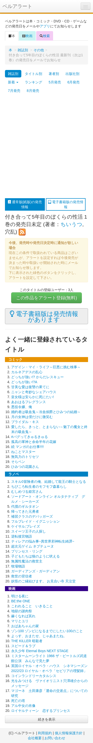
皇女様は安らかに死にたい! (32, 397)
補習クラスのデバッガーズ (32, 516)
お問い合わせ (54, 738)
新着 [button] (13, 82)
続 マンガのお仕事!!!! (27, 447)
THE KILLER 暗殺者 (26, 641)
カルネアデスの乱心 (26, 372)
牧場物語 (18, 566)
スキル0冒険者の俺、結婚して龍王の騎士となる (48, 482)
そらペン (18, 462)
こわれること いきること (32, 606)
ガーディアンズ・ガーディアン (35, 571)
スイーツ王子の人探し (28, 531)
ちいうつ (71, 224)
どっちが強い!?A (24, 382)
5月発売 (55, 82)
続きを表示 (46, 719)
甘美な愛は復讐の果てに (30, 387)
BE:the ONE (20, 601)
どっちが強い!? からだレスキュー (37, 377)
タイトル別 (33, 74)
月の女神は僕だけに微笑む (32, 417)
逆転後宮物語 (21, 536)
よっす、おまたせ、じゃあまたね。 (39, 636)
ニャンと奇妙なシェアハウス (33, 392)
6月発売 (73, 82)
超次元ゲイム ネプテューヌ (32, 546)
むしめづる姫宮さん (26, 492)
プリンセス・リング (26, 551)
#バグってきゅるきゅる (29, 437)
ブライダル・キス (25, 422)
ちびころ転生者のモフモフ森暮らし (39, 487)
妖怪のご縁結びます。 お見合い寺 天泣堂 (43, 581)
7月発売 (14, 91)
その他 (38, 50)
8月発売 (33, 91)
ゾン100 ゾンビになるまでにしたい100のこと (47, 631)
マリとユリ (20, 621)
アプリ (45, 26)
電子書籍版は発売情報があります (44, 316)
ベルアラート (17, 6)
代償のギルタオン (25, 506)
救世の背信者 (21, 576)
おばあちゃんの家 (25, 626)
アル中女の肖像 (23, 706)
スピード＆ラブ (23, 646)
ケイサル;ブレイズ (25, 526)
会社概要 (35, 738)
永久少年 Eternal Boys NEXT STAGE (39, 651)
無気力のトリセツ (25, 457)
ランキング (33, 82)
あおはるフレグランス (28, 402)
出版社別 (72, 74)
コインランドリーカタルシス (33, 676)
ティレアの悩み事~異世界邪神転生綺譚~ (42, 541)
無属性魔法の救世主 (26, 561)
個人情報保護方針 (69, 733)
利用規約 (45, 733)
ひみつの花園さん (25, 467)
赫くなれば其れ (23, 616)
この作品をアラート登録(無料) (46, 297)
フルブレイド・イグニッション (35, 521)
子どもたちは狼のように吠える (35, 556)
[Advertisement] (46, 146)
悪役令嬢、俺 (21, 407)
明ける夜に (20, 596)
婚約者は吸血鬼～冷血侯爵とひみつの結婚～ (46, 412)
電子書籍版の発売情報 (65, 204)
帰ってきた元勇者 (25, 511)
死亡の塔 (18, 701)
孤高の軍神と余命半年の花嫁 (33, 442)
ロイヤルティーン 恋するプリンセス (40, 711)
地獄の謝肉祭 (21, 611)
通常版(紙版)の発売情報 (25, 204)
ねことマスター (23, 452)
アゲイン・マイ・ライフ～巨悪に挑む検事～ (46, 367)
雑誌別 (23, 50)
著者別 (54, 74)
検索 (44, 36)
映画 (27, 36)
